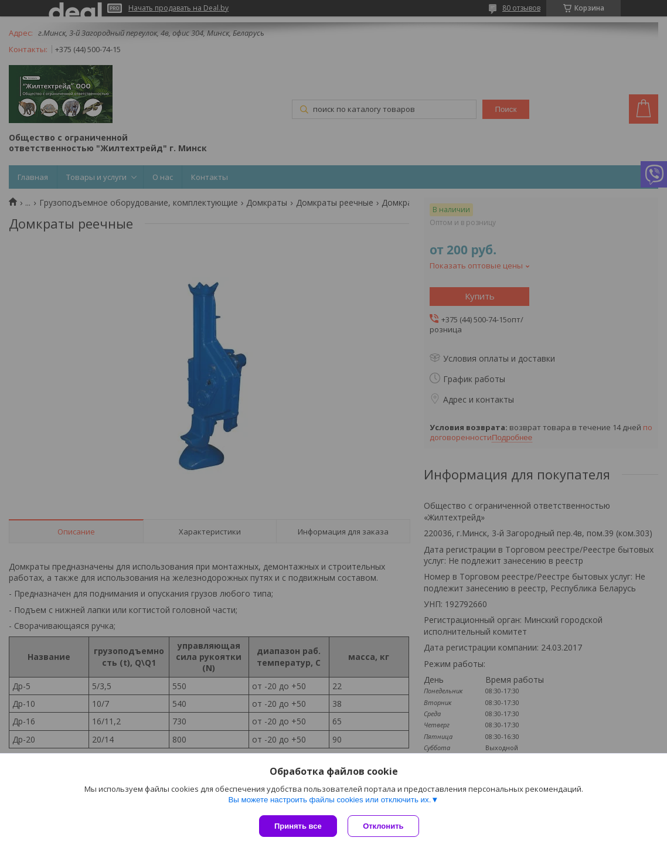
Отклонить (384, 826)
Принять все (298, 826)
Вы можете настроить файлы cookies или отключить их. (329, 800)
